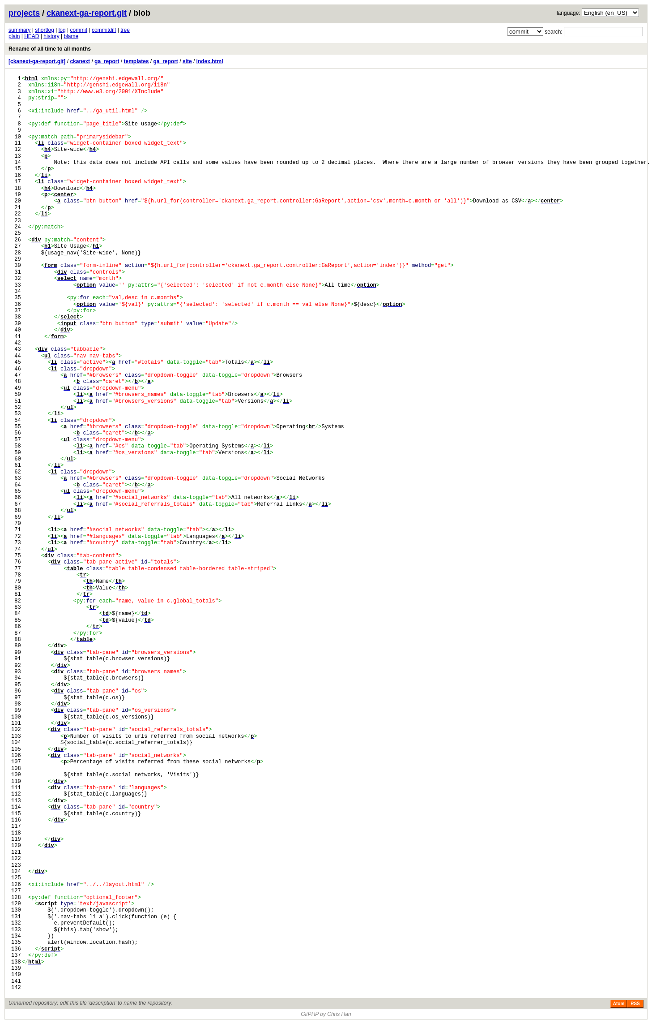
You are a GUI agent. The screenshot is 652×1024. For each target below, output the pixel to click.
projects (24, 13)
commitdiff (104, 30)
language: (568, 13)
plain (14, 36)
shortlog (44, 30)
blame (71, 36)
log (62, 30)
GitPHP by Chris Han (326, 1014)
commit (78, 30)
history (51, 36)
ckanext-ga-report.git (87, 13)
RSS (635, 1003)
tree (125, 30)
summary (19, 30)
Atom (619, 1003)
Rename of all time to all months (50, 49)
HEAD (31, 36)
